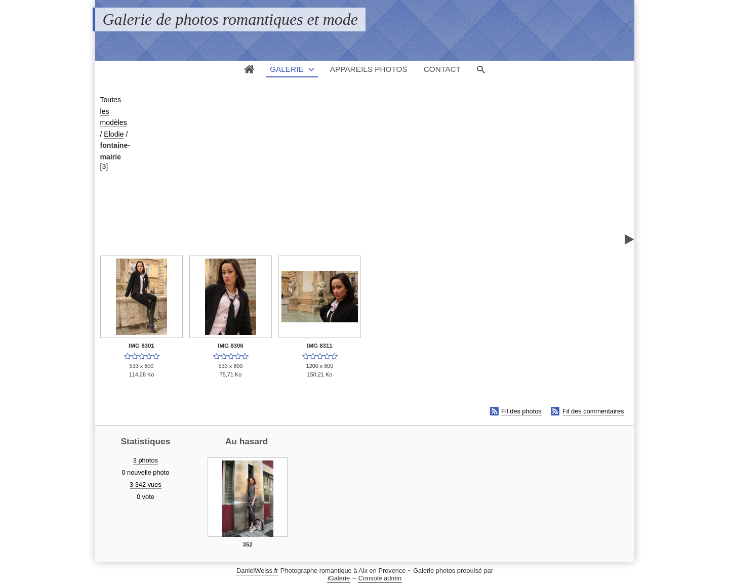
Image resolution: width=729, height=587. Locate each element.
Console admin (379, 578)
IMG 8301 (141, 346)
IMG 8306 (231, 346)
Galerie (287, 69)
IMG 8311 (320, 346)
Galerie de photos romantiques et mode (230, 19)
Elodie (114, 134)
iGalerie (339, 578)
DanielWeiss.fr (257, 570)
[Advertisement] (381, 170)
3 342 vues (145, 484)
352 (248, 544)
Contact (442, 69)
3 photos (145, 460)
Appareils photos (369, 69)
